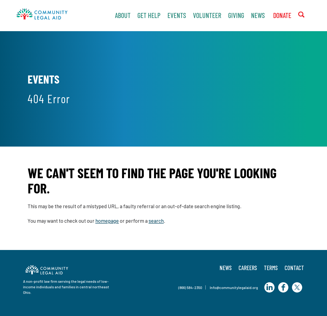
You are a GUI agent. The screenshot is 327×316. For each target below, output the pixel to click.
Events (176, 15)
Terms (271, 267)
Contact (294, 267)
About (123, 15)
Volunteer (207, 15)
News (258, 15)
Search (305, 15)
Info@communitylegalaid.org (234, 287)
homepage (107, 221)
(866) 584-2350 (190, 287)
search (156, 221)
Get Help (149, 15)
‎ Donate (281, 15)
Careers (248, 267)
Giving (236, 15)
